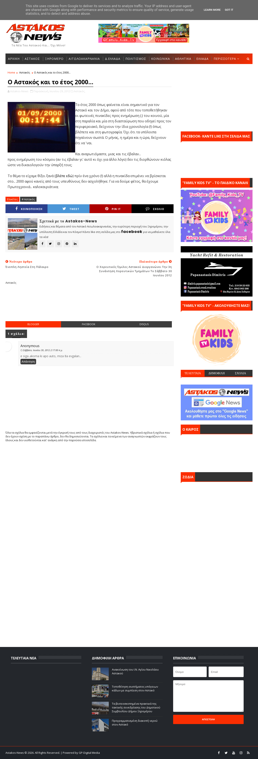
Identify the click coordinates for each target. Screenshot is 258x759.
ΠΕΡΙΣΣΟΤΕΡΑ (225, 59)
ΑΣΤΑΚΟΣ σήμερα (217, 452)
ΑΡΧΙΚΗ (14, 59)
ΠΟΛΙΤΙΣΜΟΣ (135, 59)
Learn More (212, 9)
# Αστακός (28, 199)
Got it (229, 9)
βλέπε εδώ (64, 176)
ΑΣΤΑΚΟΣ (32, 59)
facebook (88, 324)
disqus (144, 324)
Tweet (70, 209)
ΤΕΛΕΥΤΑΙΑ (192, 373)
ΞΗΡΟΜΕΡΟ (54, 59)
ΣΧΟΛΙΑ (240, 373)
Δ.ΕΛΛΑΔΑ (112, 59)
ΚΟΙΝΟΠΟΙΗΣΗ (28, 209)
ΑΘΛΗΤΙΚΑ (183, 59)
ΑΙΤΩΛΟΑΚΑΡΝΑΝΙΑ (84, 59)
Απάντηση (28, 361)
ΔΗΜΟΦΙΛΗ (216, 373)
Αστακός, (79, 91)
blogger (33, 324)
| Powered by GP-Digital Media (80, 753)
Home (11, 72)
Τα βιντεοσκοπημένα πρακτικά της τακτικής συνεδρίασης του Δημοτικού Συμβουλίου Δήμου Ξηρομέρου (136, 707)
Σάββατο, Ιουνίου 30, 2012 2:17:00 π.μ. (43, 350)
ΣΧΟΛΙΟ (155, 209)
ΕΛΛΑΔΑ (202, 59)
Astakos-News (14, 753)
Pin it (113, 209)
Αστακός (24, 72)
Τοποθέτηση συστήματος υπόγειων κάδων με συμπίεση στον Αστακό (135, 688)
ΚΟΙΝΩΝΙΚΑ (160, 59)
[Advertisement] (89, 306)
